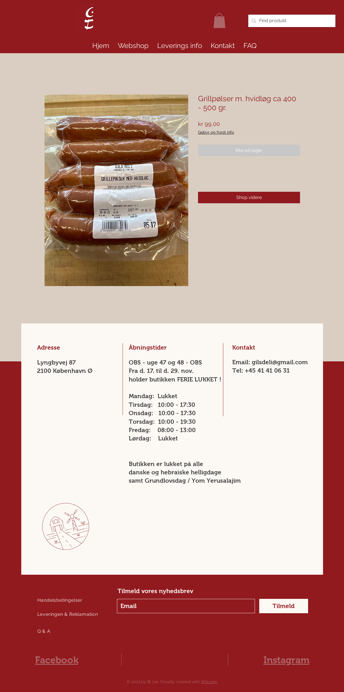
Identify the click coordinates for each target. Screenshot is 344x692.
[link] (219, 20)
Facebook (56, 660)
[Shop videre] (249, 197)
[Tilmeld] (283, 606)
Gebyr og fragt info (216, 132)
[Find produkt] (291, 21)
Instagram (287, 660)
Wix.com (209, 681)
